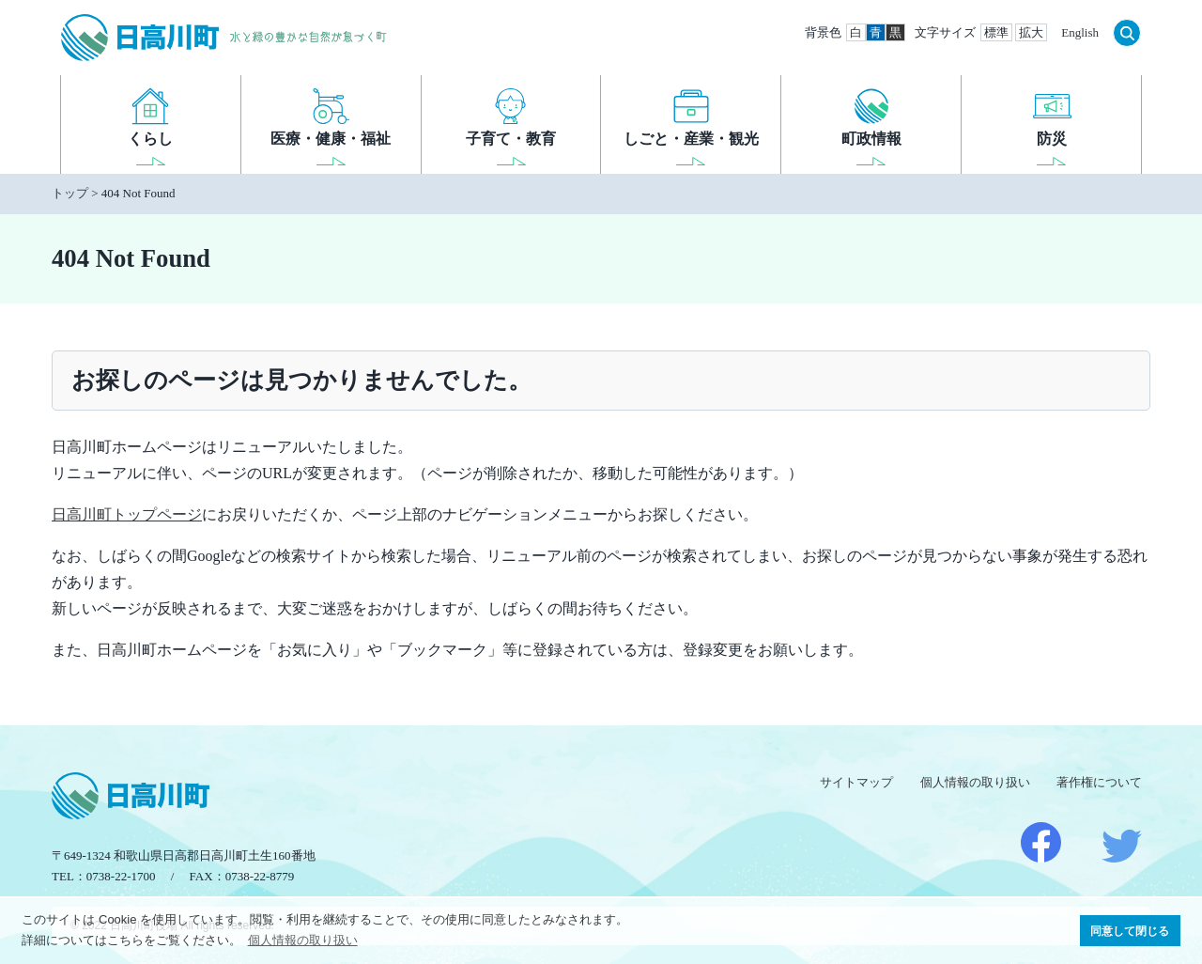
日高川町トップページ (127, 514)
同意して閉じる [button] (1129, 931)
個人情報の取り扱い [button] (303, 940)
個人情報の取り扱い (975, 782)
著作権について (1099, 782)
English (1080, 32)
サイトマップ (856, 782)
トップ (70, 193)
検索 (1127, 33)
